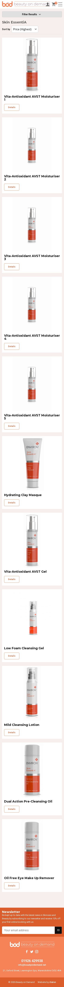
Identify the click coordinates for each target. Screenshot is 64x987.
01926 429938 (32, 961)
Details (11, 107)
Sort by (6, 29)
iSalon (52, 982)
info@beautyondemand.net (32, 965)
